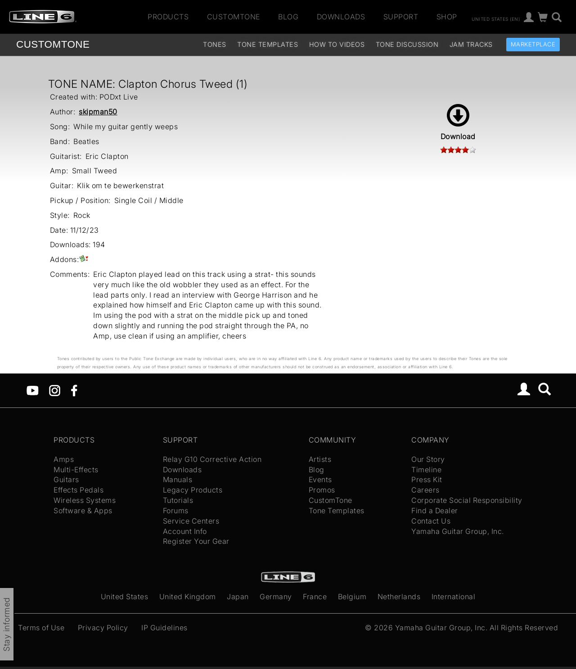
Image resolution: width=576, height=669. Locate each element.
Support (400, 16)
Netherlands (399, 596)
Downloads (341, 16)
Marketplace (533, 44)
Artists (320, 459)
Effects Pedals (79, 489)
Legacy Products (193, 489)
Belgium (352, 596)
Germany (276, 596)
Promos (322, 489)
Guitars (66, 479)
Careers (425, 489)
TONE (53, 44)
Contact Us (430, 520)
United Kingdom (187, 596)
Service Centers (191, 520)
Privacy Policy (103, 627)
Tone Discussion (407, 44)
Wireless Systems (85, 500)
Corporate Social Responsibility (466, 500)
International (454, 596)
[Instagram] (54, 389)
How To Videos (337, 44)
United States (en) (496, 18)
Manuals (178, 479)
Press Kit (426, 479)
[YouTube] (32, 389)
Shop (446, 16)
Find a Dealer (434, 510)
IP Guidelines (164, 627)
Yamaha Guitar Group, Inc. (457, 531)
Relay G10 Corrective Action (212, 459)
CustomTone (233, 16)
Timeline (426, 469)
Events (320, 479)
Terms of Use (41, 627)
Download (458, 122)
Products (168, 16)
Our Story (428, 459)
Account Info (185, 531)
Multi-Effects (76, 469)
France (315, 596)
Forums (176, 510)
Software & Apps (83, 510)
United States (124, 596)
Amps (64, 459)
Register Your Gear (196, 541)
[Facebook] (74, 389)
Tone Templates (267, 44)
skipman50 (98, 111)
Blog (288, 16)
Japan (238, 596)
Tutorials (178, 500)
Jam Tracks (471, 44)
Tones (214, 44)
